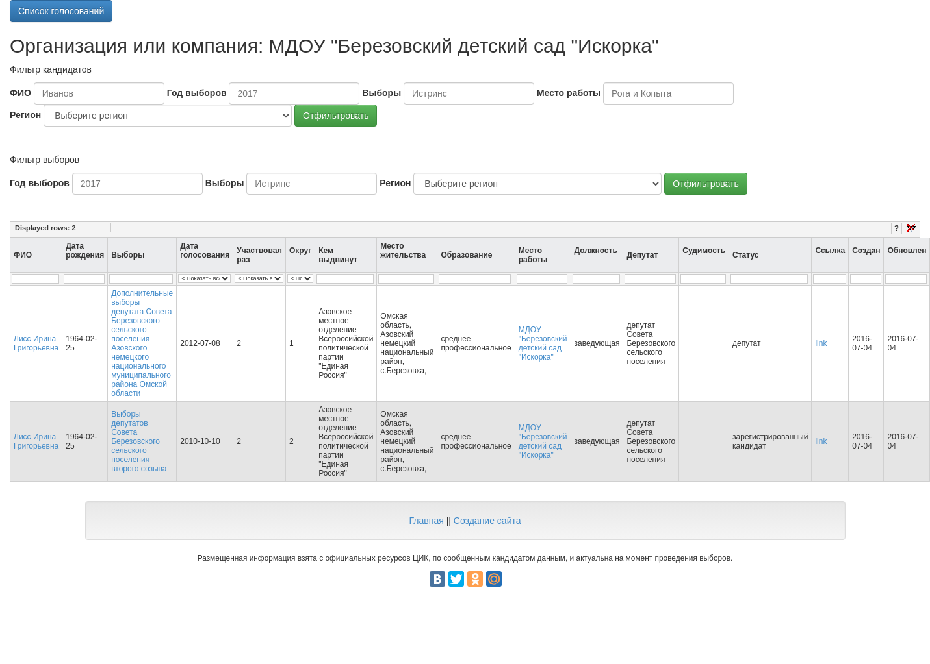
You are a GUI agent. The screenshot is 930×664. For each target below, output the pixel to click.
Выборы (381, 93)
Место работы (569, 93)
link (821, 343)
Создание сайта (487, 520)
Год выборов (197, 93)
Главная (426, 520)
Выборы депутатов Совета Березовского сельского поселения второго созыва (138, 441)
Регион (25, 115)
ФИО (20, 93)
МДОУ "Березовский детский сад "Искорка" (543, 343)
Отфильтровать (335, 115)
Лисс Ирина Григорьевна (36, 343)
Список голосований (61, 11)
